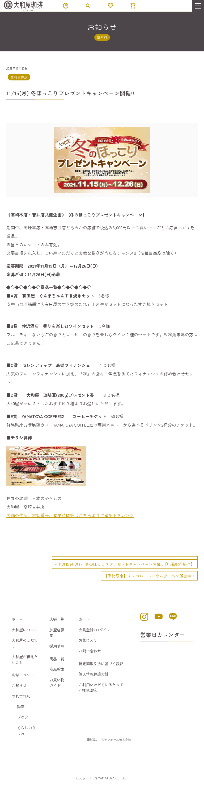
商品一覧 (56, 658)
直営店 (102, 37)
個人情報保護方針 (93, 674)
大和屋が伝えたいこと (25, 659)
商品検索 (56, 669)
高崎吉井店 (19, 77)
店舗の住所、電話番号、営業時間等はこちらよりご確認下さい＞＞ (70, 515)
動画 (20, 706)
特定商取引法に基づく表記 (101, 663)
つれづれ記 (21, 696)
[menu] (198, 6)
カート (84, 619)
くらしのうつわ (26, 730)
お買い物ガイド (56, 682)
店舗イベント (23, 675)
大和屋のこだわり (25, 643)
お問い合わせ (90, 650)
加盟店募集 (56, 632)
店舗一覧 (56, 619)
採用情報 (56, 646)
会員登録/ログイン (94, 629)
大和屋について (25, 629)
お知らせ (19, 685)
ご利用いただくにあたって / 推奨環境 (101, 687)
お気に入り (88, 640)
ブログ (22, 717)
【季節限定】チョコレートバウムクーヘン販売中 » (149, 576)
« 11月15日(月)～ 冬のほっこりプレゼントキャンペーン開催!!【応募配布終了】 (125, 564)
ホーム (17, 619)
